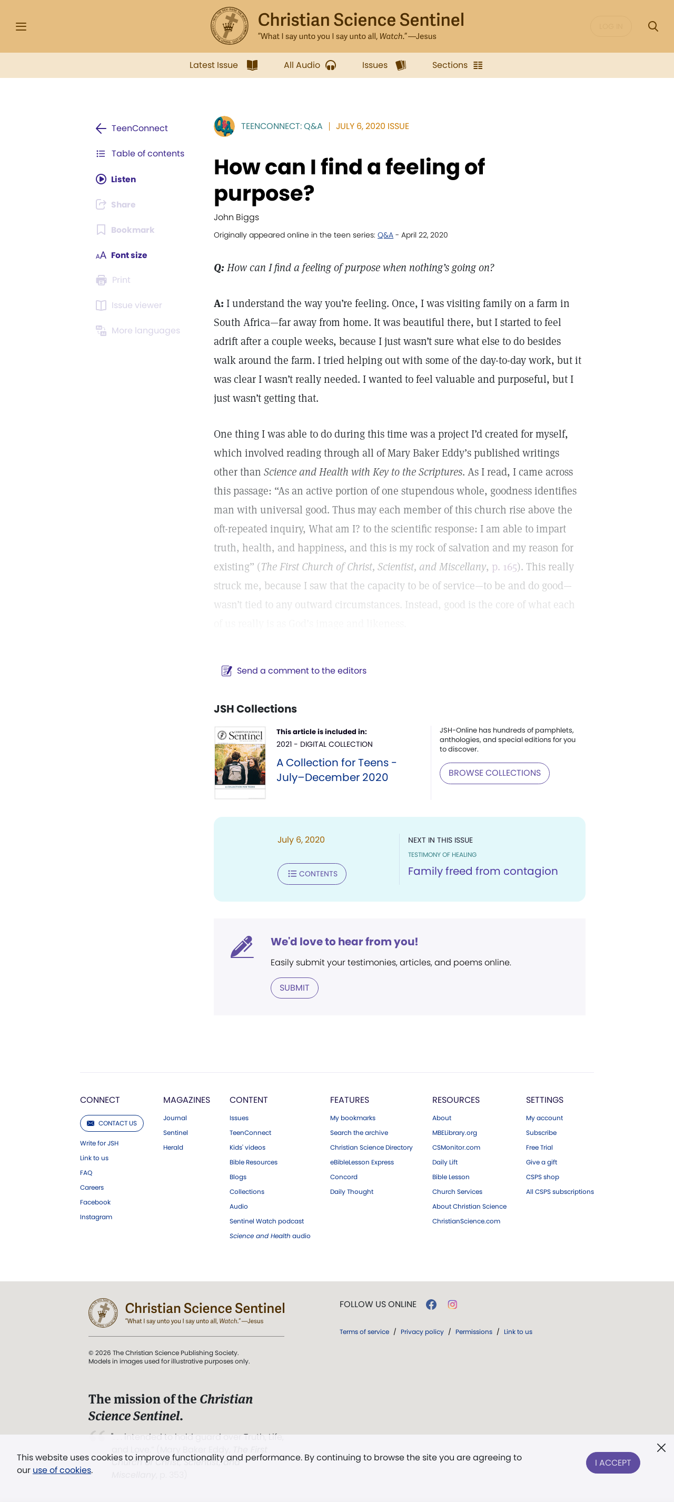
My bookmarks (352, 1117)
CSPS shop (542, 1176)
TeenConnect (250, 1132)
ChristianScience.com (466, 1221)
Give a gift (541, 1162)
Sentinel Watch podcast (267, 1221)
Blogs (238, 1176)
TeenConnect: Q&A (280, 126)
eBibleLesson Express (362, 1162)
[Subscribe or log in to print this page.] (114, 280)
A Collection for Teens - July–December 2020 (335, 770)
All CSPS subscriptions (560, 1191)
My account (544, 1117)
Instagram (96, 1216)
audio (270, 1235)
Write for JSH (99, 1143)
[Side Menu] (21, 26)
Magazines (186, 1099)
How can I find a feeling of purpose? (347, 180)
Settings (544, 1099)
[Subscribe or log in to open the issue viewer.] (130, 305)
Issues (239, 1117)
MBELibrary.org (454, 1132)
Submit (292, 987)
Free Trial (539, 1147)
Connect (100, 1099)
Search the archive (359, 1132)
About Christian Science (469, 1206)
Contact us (112, 1122)
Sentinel (175, 1132)
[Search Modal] (653, 26)
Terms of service (364, 1331)
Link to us (94, 1157)
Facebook (95, 1202)
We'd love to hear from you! (343, 941)
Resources (456, 1099)
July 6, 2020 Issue (370, 126)
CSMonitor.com (456, 1147)
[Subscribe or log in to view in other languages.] (139, 330)
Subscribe (541, 1132)
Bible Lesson (451, 1176)
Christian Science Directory (371, 1147)
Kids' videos (247, 1147)
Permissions (473, 1331)
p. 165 (502, 567)
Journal (175, 1117)
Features (349, 1099)
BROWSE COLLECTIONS (494, 773)
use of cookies (62, 1470)
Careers (92, 1187)
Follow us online (378, 1304)
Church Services (457, 1191)
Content (249, 1099)
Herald (173, 1147)
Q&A (383, 235)
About (441, 1117)
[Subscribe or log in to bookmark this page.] (126, 229)
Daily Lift (445, 1162)
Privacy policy (422, 1331)
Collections (247, 1191)
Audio (239, 1206)
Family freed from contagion (482, 871)
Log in (611, 26)
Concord (344, 1176)
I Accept (613, 1462)
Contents (309, 873)
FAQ (86, 1172)
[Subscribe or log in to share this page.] (117, 204)
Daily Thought (351, 1191)
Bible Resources (253, 1162)
